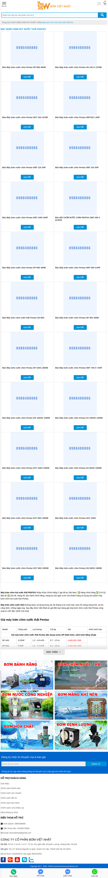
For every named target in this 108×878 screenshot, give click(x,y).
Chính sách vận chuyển (11, 793)
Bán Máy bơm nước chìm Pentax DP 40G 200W (77, 318)
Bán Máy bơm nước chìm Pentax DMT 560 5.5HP (77, 267)
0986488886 (20, 824)
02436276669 (23, 828)
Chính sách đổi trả (9, 798)
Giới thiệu (5, 783)
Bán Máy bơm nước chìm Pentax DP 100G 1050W (25, 368)
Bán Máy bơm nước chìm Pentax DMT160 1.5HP (77, 117)
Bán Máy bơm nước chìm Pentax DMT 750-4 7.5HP (78, 368)
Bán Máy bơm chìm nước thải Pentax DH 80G (23, 318)
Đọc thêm (54, 652)
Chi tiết (27, 77)
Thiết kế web (52, 866)
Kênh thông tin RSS (9, 812)
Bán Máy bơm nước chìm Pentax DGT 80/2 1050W (25, 568)
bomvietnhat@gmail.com (20, 833)
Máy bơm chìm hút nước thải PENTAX (57, 22)
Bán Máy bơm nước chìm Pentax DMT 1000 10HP (25, 217)
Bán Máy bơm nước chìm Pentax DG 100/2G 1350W (26, 418)
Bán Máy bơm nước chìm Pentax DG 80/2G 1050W (78, 568)
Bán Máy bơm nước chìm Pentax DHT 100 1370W (25, 117)
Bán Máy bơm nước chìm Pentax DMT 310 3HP (77, 167)
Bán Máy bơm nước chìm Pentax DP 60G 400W (24, 267)
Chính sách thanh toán (11, 788)
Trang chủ (6, 22)
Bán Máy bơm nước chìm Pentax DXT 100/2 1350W (25, 468)
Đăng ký (96, 764)
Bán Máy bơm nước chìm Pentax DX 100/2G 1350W (79, 418)
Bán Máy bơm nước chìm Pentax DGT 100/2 (75, 518)
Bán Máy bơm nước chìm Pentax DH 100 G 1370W (78, 67)
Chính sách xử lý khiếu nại (12, 808)
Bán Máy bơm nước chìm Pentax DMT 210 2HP (24, 167)
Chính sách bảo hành (10, 803)
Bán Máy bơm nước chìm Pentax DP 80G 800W (24, 67)
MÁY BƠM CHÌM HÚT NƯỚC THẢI (26, 22)
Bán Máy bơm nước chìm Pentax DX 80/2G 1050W (78, 468)
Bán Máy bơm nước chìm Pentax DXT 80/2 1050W (25, 518)
